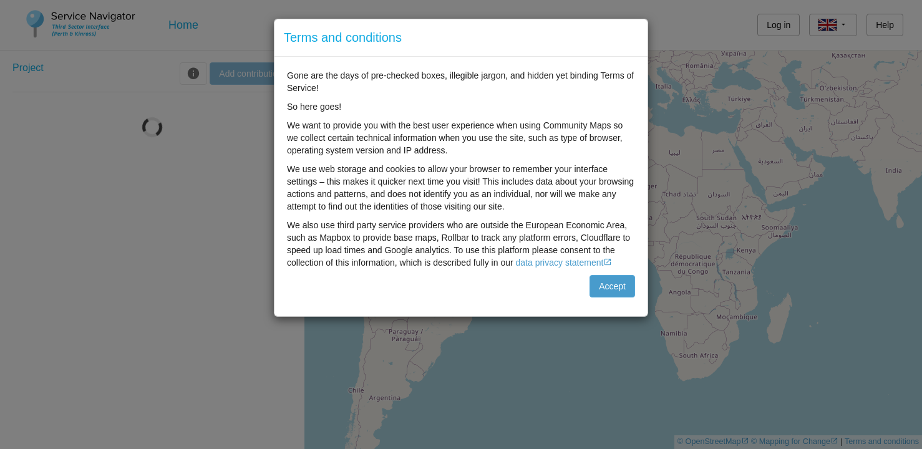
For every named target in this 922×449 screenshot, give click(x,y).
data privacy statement (560, 263)
